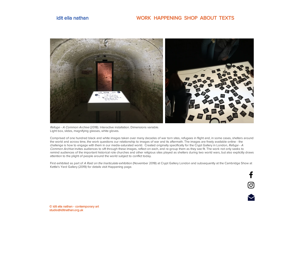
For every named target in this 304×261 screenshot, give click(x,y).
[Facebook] (251, 174)
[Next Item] (246, 81)
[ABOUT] (208, 18)
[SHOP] (191, 18)
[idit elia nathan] (72, 18)
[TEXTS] (226, 18)
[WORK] (143, 18)
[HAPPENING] (168, 18)
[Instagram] (251, 185)
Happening (116, 166)
